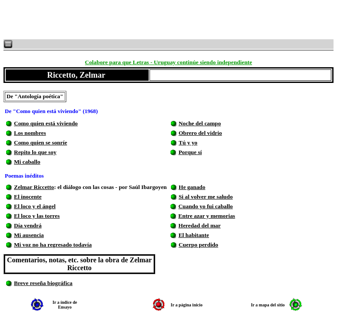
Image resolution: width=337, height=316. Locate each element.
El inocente (27, 196)
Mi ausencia (29, 235)
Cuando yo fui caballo (205, 206)
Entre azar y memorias (206, 216)
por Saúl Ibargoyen (143, 187)
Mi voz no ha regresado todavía (53, 244)
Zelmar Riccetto (34, 187)
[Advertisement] (109, 19)
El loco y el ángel (35, 206)
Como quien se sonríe (40, 142)
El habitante (193, 235)
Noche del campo (200, 123)
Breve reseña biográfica (43, 283)
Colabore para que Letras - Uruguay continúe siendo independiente (168, 62)
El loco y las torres (37, 216)
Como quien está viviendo (46, 123)
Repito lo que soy (35, 152)
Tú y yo (188, 142)
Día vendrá (27, 225)
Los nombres (30, 133)
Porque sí (189, 152)
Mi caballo (27, 161)
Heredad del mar (199, 225)
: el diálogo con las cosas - (86, 187)
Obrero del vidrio (200, 133)
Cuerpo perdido (198, 244)
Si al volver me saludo (206, 196)
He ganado (192, 187)
